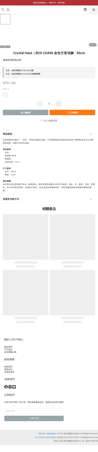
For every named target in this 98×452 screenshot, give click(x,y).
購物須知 (8, 369)
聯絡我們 (8, 367)
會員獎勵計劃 (10, 352)
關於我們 (8, 347)
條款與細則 (51, 434)
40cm (17, 162)
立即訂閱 (34, 418)
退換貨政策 (9, 372)
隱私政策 (42, 434)
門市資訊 (8, 349)
